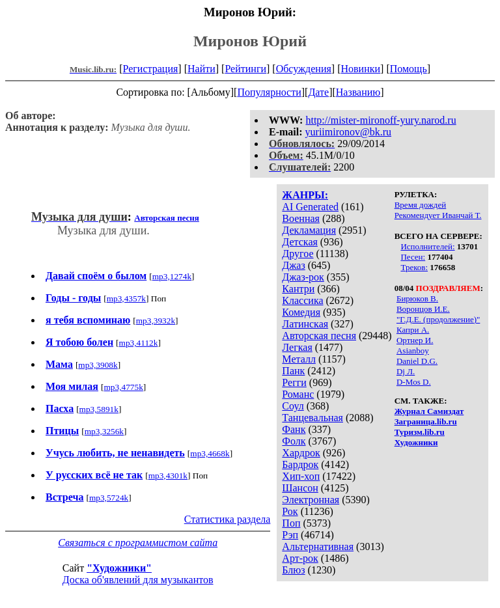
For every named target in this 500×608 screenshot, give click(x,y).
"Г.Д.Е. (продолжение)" (438, 319)
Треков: (414, 267)
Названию (358, 92)
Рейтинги (245, 68)
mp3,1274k (171, 276)
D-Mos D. (413, 382)
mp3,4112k (138, 343)
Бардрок (300, 464)
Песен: (412, 257)
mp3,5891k (98, 409)
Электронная (310, 499)
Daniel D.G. (417, 361)
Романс (298, 394)
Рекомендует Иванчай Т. (438, 215)
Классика (302, 300)
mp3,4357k (126, 298)
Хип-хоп (301, 476)
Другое (297, 253)
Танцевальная (312, 417)
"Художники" (119, 567)
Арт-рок (300, 558)
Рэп (290, 534)
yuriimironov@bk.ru (348, 131)
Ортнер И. (415, 340)
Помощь (408, 68)
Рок (290, 511)
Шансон (300, 487)
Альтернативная (318, 546)
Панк (293, 370)
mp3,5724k (108, 498)
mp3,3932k (155, 320)
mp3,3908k (97, 365)
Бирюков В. (417, 298)
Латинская (305, 323)
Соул (292, 405)
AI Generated (310, 206)
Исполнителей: (427, 246)
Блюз (293, 569)
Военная (301, 218)
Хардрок (301, 452)
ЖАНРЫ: (305, 194)
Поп (291, 523)
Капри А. (412, 330)
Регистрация (150, 68)
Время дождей (421, 205)
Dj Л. (405, 371)
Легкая (297, 347)
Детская (300, 241)
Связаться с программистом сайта (137, 542)
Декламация (309, 230)
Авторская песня (319, 335)
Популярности (269, 92)
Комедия (301, 312)
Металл (299, 359)
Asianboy (412, 350)
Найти (201, 68)
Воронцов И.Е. (423, 309)
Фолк (293, 441)
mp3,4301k (168, 475)
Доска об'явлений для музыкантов (138, 579)
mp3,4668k (209, 453)
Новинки (360, 68)
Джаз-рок (303, 277)
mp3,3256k (104, 431)
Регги (294, 382)
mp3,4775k (123, 387)
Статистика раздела (227, 519)
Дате (318, 92)
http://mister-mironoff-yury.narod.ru (380, 120)
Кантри (298, 288)
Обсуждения (303, 68)
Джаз (293, 265)
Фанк (293, 429)
